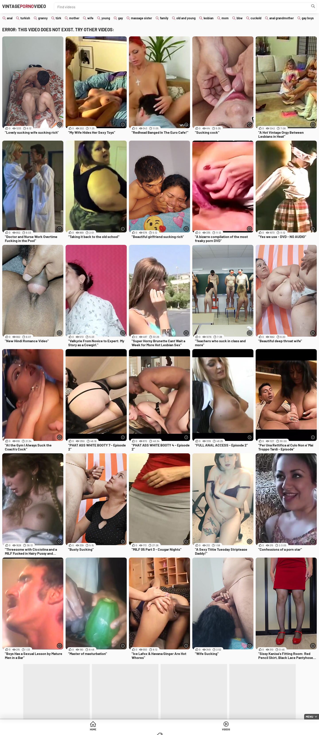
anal (9, 18)
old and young (186, 18)
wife (90, 18)
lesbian (209, 18)
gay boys (308, 18)
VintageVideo (32, 6)
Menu (309, 716)
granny (43, 18)
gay (120, 18)
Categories (193, 730)
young (105, 18)
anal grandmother (281, 18)
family (164, 18)
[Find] (312, 6)
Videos (159, 730)
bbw (240, 18)
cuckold (256, 18)
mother (74, 18)
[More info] (59, 124)
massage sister (141, 18)
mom (225, 18)
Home (126, 730)
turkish (25, 18)
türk (58, 18)
